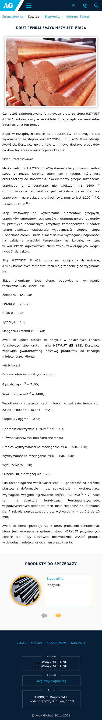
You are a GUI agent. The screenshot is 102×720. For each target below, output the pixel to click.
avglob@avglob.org (51, 681)
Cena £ (21, 643)
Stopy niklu (55, 579)
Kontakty (78, 643)
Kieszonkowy (56, 643)
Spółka (36, 643)
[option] (51, 590)
